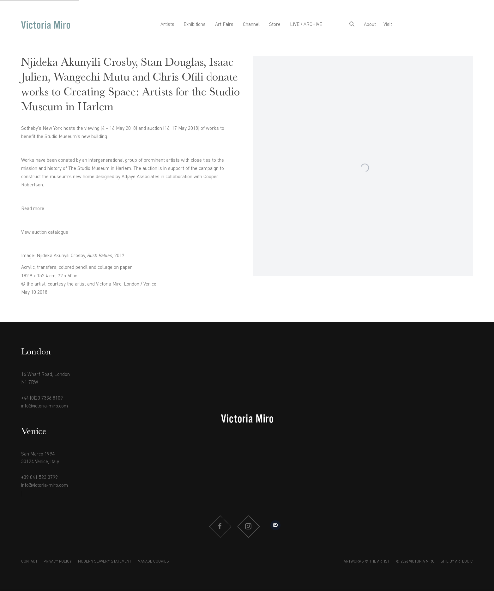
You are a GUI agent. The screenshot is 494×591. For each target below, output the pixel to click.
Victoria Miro (45, 25)
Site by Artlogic (457, 562)
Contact (29, 562)
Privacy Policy (58, 562)
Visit (387, 24)
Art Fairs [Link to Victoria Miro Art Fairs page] (224, 24)
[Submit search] (351, 25)
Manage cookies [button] (153, 562)
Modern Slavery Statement (104, 562)
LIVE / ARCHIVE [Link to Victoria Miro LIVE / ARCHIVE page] (306, 24)
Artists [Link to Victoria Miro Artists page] (167, 24)
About (370, 24)
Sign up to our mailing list (275, 525)
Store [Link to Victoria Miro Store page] (274, 24)
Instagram (248, 526)
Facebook (220, 526)
